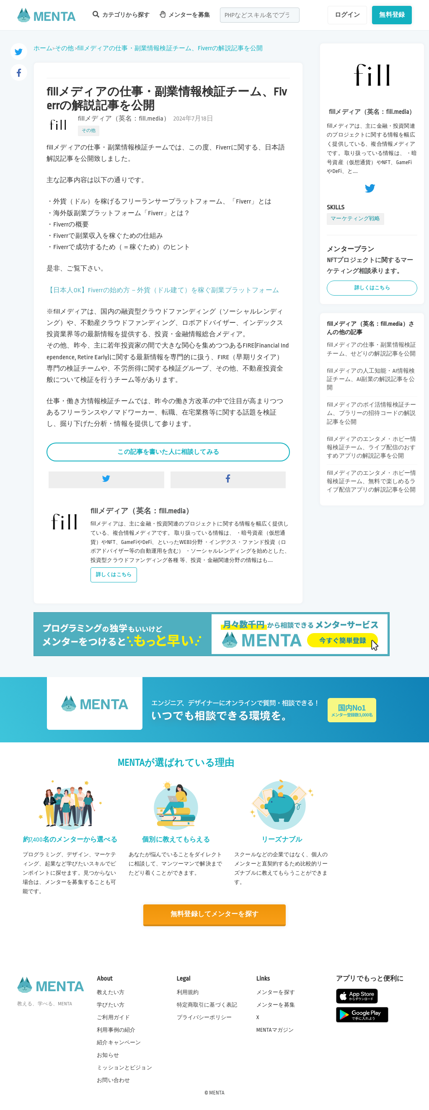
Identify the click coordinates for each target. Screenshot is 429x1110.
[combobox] (260, 15)
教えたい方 (110, 992)
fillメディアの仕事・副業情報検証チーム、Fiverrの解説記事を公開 (170, 48)
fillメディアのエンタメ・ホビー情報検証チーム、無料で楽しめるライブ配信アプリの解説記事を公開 (371, 481)
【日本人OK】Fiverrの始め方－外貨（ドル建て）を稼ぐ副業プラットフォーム (163, 290)
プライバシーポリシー (204, 1017)
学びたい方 (110, 1005)
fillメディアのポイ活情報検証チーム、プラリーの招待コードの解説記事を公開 (371, 413)
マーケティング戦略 (355, 218)
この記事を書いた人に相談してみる (168, 451)
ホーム (43, 48)
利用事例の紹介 (116, 1030)
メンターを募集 (185, 14)
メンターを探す (275, 992)
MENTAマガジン (275, 1030)
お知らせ (108, 1055)
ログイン (347, 14)
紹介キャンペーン (119, 1043)
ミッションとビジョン (124, 1068)
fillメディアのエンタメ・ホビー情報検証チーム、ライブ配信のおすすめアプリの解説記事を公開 (371, 447)
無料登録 (392, 14)
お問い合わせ (113, 1080)
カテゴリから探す (121, 14)
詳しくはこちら (114, 574)
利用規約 (188, 992)
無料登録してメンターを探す (214, 914)
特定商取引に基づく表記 (207, 1005)
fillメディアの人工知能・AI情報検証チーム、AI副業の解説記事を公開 (371, 379)
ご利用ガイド (113, 1017)
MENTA (217, 1093)
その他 (64, 48)
